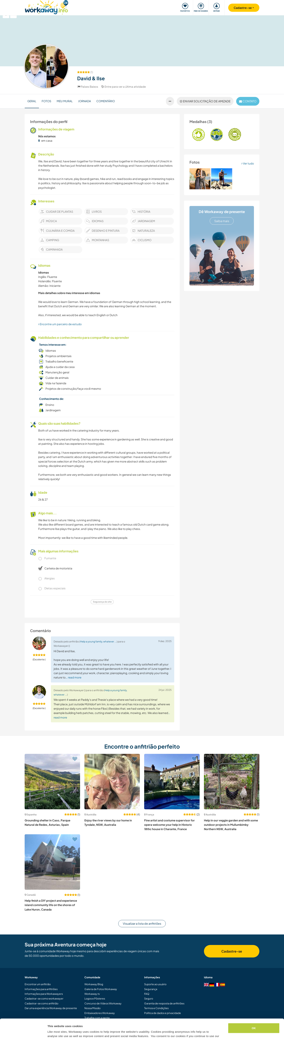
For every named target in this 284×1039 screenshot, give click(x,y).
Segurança (150, 989)
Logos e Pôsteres (94, 998)
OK (254, 1009)
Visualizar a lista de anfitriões (142, 923)
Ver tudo (247, 163)
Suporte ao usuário (155, 984)
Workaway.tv (92, 993)
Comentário (105, 101)
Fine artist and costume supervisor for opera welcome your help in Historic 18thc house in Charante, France (169, 825)
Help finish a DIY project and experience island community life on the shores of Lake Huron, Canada (51, 905)
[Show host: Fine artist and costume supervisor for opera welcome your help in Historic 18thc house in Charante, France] (172, 781)
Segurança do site (102, 601)
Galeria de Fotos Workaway (100, 989)
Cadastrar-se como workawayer (44, 998)
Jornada (84, 101)
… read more (73, 677)
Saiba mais (221, 221)
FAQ (146, 993)
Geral (31, 101)
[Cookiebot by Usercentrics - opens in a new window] (23, 1032)
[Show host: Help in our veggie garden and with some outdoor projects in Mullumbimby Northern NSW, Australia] (231, 781)
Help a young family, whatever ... (98, 641)
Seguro (148, 998)
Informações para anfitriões (41, 989)
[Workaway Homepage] (46, 7)
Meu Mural (65, 101)
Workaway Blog (93, 984)
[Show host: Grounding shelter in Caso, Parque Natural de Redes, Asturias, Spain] (52, 781)
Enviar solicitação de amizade (205, 101)
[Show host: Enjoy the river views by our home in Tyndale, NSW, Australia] (112, 781)
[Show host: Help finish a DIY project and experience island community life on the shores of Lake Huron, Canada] (52, 862)
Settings (52, 1031)
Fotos (46, 101)
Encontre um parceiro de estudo (60, 324)
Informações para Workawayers (44, 993)
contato (247, 101)
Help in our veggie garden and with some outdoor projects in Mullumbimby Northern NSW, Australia (231, 825)
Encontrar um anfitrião (38, 984)
